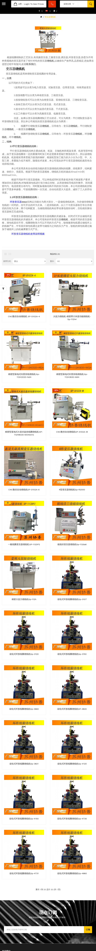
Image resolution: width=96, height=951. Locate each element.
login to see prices (34, 4)
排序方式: (7, 261)
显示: (52, 261)
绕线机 (50, 60)
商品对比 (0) (55, 254)
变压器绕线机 (50, 17)
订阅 (88, 929)
